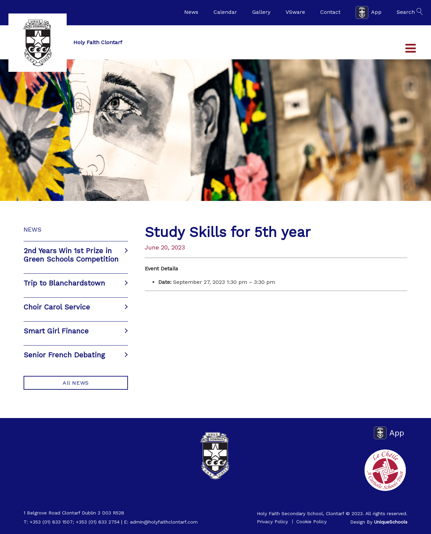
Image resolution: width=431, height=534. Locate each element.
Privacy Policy (272, 521)
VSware (295, 12)
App (369, 12)
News (191, 12)
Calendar (225, 12)
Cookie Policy (311, 521)
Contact (330, 12)
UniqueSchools (390, 522)
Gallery (261, 12)
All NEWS (76, 383)
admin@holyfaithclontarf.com (164, 522)
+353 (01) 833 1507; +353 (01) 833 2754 (75, 522)
